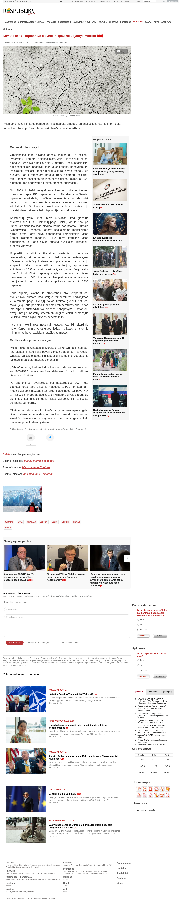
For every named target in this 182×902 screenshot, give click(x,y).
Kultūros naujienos (19, 892)
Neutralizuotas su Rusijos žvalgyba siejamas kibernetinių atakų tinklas (109, 413)
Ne (141, 624)
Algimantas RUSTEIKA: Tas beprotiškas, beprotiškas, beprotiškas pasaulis (20, 577)
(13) (106, 307)
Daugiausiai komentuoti (167, 692)
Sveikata (91, 22)
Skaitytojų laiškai (53, 879)
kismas (76, 522)
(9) (67, 728)
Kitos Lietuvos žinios (26, 865)
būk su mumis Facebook (39, 460)
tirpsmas (31, 522)
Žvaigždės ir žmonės (85, 871)
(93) (75, 828)
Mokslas (138, 22)
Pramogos (125, 22)
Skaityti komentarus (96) (39, 642)
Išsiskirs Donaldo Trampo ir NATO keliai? (71, 694)
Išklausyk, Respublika (38, 879)
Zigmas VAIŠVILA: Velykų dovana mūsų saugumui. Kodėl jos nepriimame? (66, 577)
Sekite (6, 454)
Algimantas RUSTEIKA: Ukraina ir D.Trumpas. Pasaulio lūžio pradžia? (150, 722)
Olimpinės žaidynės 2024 (103, 865)
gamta (8, 528)
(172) (102, 585)
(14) (114, 274)
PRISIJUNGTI (172, 1)
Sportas (113, 22)
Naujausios (10, 22)
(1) (101, 208)
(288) (30, 580)
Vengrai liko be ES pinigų (62, 794)
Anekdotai (117, 1)
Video (137, 1)
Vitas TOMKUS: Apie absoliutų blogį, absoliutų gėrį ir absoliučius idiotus (151, 726)
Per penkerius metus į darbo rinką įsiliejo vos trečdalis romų (107, 376)
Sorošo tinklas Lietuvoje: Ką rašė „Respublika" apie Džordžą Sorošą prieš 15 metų (152, 716)
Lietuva (41, 22)
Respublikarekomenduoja (139, 692)
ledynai (44, 522)
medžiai (65, 522)
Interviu (8, 892)
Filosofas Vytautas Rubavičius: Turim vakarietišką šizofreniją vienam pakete (151, 731)
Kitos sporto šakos (85, 865)
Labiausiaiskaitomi (153, 692)
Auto (156, 22)
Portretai (30, 892)
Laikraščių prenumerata (146, 810)
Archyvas (166, 22)
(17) (103, 344)
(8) (108, 416)
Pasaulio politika (58, 690)
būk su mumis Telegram (38, 474)
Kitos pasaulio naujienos (61, 721)
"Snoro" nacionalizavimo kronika (28, 867)
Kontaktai (105, 1)
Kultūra (102, 22)
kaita (20, 522)
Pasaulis (51, 22)
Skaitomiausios (26, 22)
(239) (79, 794)
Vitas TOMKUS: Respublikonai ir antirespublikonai (149, 710)
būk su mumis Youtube (36, 467)
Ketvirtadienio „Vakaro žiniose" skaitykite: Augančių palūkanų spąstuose (109, 171)
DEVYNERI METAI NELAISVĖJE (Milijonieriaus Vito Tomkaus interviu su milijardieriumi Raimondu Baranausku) (152, 701)
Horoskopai (77, 1)
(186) (96, 694)
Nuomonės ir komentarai (71, 22)
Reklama (128, 1)
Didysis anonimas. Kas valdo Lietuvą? (151, 706)
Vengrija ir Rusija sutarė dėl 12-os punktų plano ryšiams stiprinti (109, 341)
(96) (100, 36)
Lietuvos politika (12, 865)
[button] (127, 558)
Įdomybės (98, 871)
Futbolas (74, 865)
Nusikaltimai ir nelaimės (51, 865)
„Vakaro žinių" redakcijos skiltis (17, 879)
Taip (142, 619)
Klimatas (9, 522)
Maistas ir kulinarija (90, 873)
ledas (55, 522)
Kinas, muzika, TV (70, 871)
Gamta (148, 22)
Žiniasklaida (10, 867)
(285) (64, 580)
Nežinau (143, 630)
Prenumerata (91, 1)
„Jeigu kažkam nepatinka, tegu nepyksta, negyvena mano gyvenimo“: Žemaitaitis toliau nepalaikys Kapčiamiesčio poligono (107, 580)
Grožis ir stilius (76, 873)
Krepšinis (66, 865)
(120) (62, 759)
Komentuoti (15, 642)
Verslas (38, 865)
